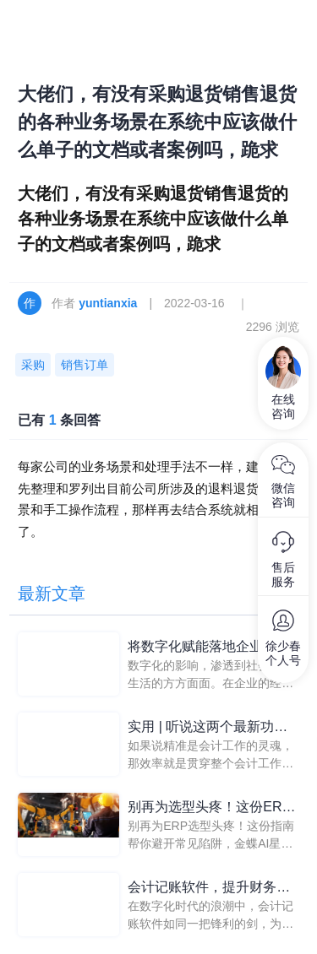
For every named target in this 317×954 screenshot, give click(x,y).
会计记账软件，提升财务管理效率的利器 (209, 888)
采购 (33, 364)
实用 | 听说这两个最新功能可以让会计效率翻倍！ (207, 728)
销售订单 (84, 364)
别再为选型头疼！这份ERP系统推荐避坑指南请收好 (209, 808)
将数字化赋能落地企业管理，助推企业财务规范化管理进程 (209, 648)
